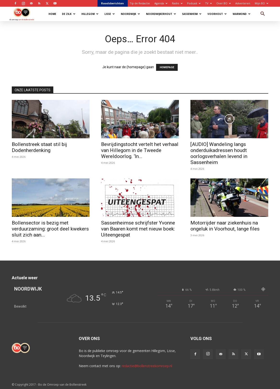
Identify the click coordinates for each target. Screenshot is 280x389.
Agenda (160, 3)
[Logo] (24, 14)
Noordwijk (130, 14)
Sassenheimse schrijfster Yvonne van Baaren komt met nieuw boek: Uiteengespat (138, 229)
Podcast (194, 3)
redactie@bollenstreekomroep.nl (147, 366)
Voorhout (217, 14)
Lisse (109, 14)
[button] (262, 14)
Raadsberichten (112, 3)
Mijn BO (261, 3)
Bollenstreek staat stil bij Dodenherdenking (39, 147)
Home (52, 14)
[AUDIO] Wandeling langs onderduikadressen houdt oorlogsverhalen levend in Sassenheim (218, 153)
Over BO (223, 3)
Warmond (241, 14)
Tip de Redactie (140, 3)
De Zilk (68, 14)
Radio (177, 3)
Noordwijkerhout (161, 14)
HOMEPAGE (167, 67)
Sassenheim (191, 14)
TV (208, 3)
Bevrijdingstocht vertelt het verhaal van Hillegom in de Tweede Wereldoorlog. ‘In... (139, 150)
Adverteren (242, 3)
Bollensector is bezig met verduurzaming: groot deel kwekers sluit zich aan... (50, 229)
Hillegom (89, 14)
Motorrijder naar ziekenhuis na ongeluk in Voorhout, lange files (225, 226)
